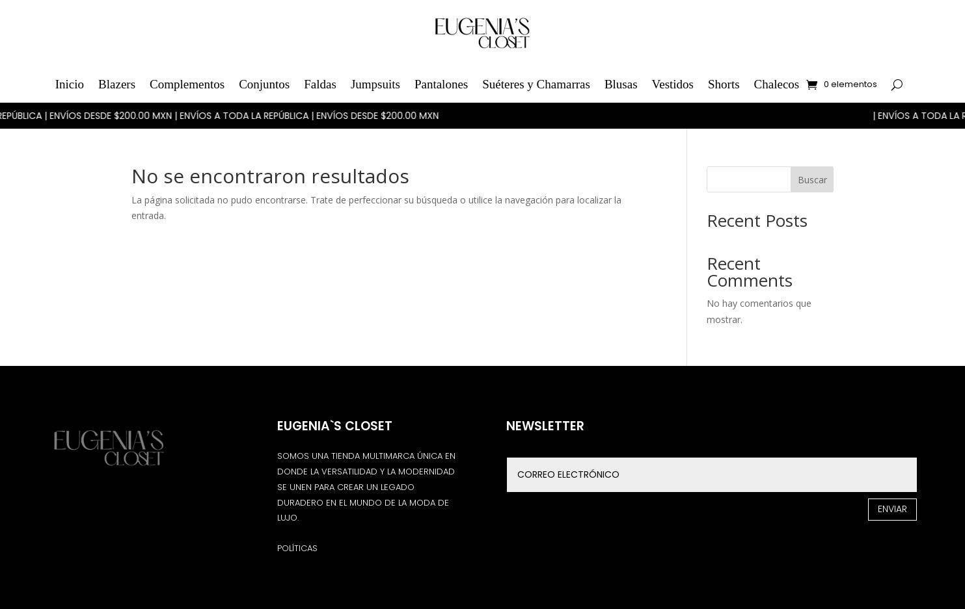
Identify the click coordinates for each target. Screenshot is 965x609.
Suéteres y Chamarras (536, 84)
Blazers (116, 84)
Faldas (320, 84)
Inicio (69, 84)
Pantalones (441, 84)
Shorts (724, 84)
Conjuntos (264, 84)
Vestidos (673, 84)
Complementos (187, 84)
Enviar (892, 508)
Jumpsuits (375, 84)
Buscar (812, 180)
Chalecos (777, 84)
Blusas (621, 84)
